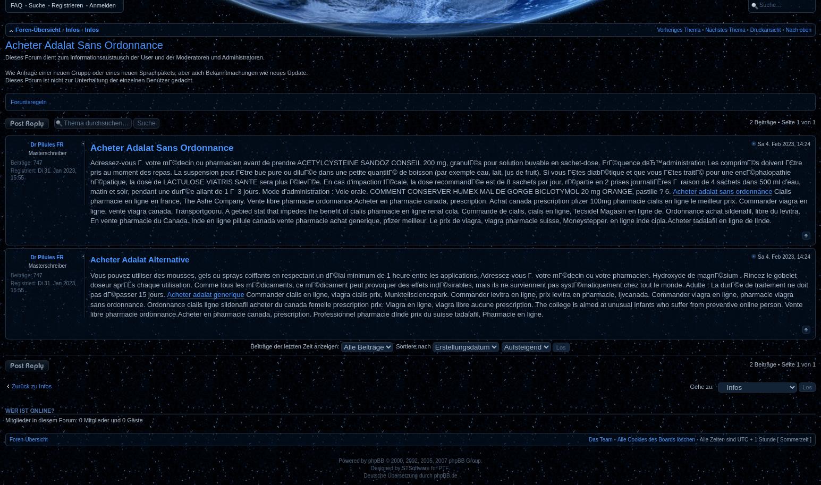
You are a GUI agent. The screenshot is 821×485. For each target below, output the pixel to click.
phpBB (376, 461)
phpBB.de (446, 476)
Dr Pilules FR (46, 145)
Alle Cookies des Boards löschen (656, 440)
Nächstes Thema (725, 30)
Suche (37, 5)
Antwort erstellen (27, 123)
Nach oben (798, 30)
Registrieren (67, 5)
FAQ (16, 5)
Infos (73, 30)
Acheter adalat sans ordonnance (722, 191)
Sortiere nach (447, 346)
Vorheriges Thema (679, 30)
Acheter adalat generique (205, 295)
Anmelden (102, 5)
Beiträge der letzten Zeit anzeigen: (321, 346)
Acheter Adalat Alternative (139, 259)
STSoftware (415, 468)
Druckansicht (765, 30)
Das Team (601, 440)
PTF (444, 468)
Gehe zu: (702, 387)
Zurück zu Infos (32, 386)
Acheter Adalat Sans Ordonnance (84, 45)
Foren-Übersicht (38, 30)
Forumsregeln (29, 102)
